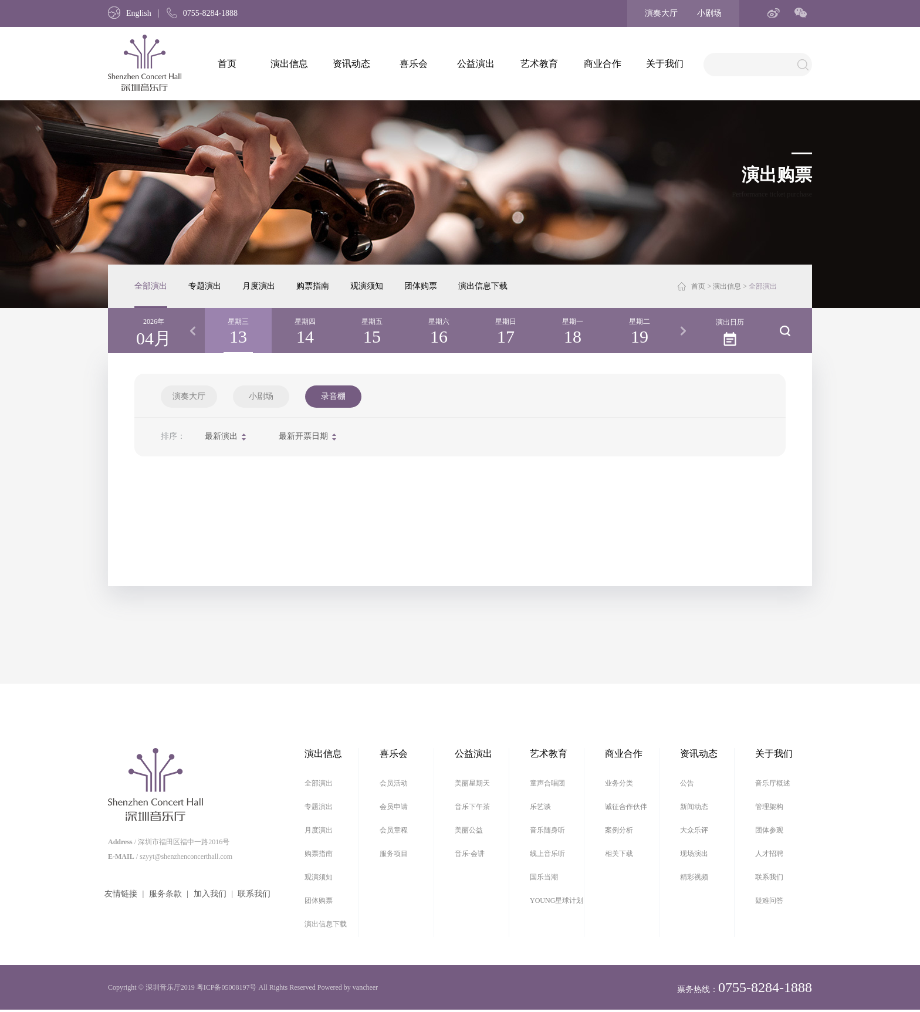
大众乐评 (694, 830)
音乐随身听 (547, 830)
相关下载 (619, 853)
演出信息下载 (483, 286)
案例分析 (619, 830)
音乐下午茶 (472, 807)
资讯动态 (351, 64)
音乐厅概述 (772, 783)
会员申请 (394, 807)
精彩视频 (694, 877)
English (129, 13)
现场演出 (694, 853)
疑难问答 (769, 900)
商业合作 (602, 64)
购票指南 (312, 286)
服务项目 (394, 853)
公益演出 (476, 64)
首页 (227, 64)
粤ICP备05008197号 (227, 987)
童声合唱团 (547, 783)
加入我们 (210, 893)
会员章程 (394, 830)
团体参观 (769, 830)
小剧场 (709, 13)
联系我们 (254, 893)
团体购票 (420, 286)
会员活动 (394, 783)
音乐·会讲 (470, 853)
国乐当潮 (544, 877)
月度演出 (258, 286)
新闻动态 (694, 807)
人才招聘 (769, 853)
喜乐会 (414, 64)
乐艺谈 (540, 807)
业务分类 (619, 783)
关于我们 (665, 64)
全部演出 (150, 286)
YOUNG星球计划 (556, 900)
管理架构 (769, 807)
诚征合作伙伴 (626, 807)
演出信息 (289, 64)
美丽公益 (469, 830)
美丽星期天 (472, 783)
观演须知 (366, 286)
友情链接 (120, 893)
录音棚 (333, 396)
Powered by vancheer (347, 987)
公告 (687, 783)
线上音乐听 (547, 853)
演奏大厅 (661, 13)
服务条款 (165, 893)
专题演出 (204, 286)
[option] (238, 330)
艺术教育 (539, 64)
